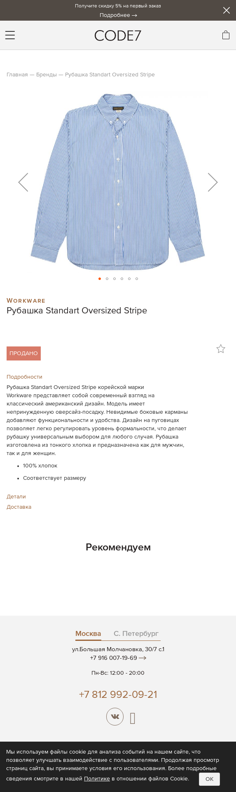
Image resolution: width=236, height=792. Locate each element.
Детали (16, 497)
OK (209, 779)
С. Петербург (136, 634)
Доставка (19, 507)
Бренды (46, 75)
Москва (88, 634)
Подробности (24, 377)
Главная (17, 75)
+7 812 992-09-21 (118, 695)
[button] (23, 182)
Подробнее (115, 15)
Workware (26, 299)
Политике (97, 779)
